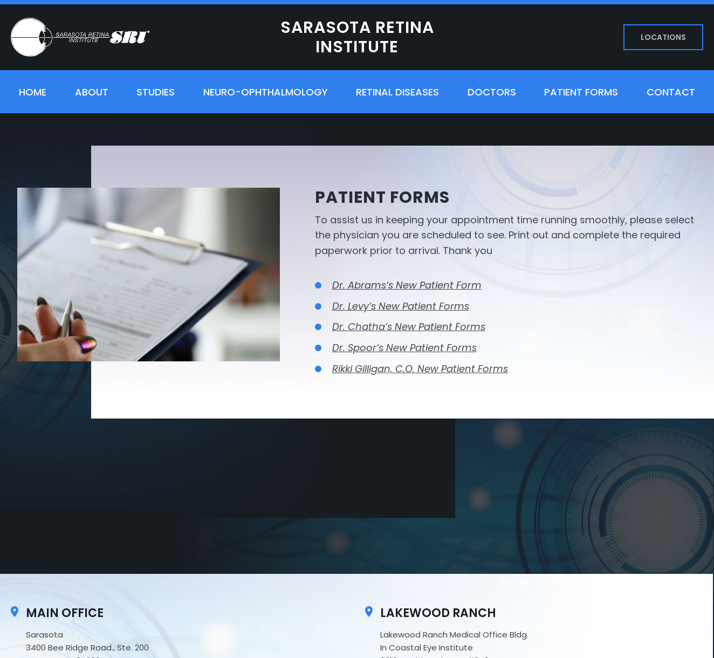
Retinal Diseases (397, 92)
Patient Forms (581, 92)
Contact (671, 92)
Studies (155, 92)
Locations (663, 37)
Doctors (492, 92)
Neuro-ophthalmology (265, 92)
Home (32, 92)
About (91, 92)
